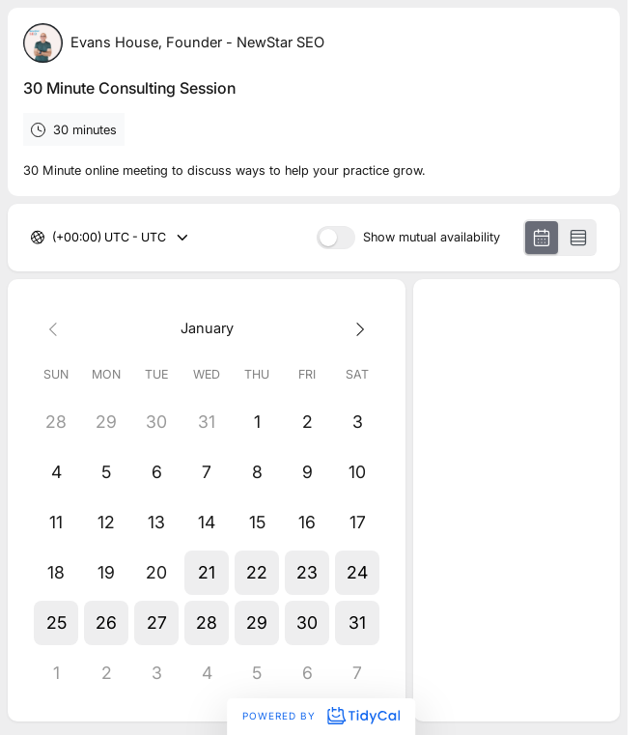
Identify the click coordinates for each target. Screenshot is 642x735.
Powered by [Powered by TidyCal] (320, 715)
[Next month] (357, 327)
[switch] (336, 237)
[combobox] (53, 238)
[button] (206, 573)
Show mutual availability (431, 238)
